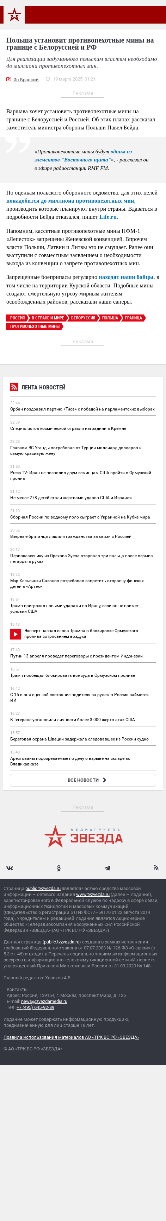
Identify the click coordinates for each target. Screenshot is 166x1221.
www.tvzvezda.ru (93, 894)
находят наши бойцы (126, 277)
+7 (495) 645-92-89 (35, 1007)
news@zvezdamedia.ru (44, 1001)
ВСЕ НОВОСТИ (88, 780)
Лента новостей (38, 388)
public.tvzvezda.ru (43, 888)
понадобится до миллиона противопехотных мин (70, 201)
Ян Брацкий (26, 79)
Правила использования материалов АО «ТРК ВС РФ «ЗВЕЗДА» (71, 1037)
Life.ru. (108, 217)
